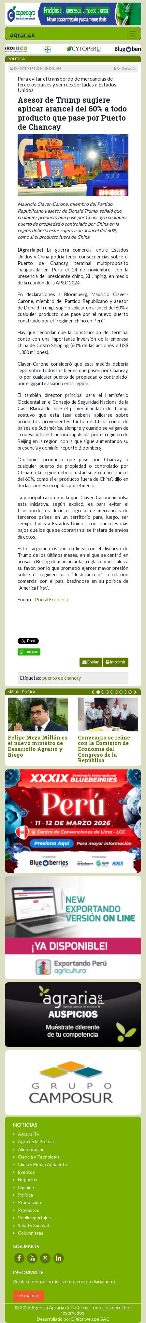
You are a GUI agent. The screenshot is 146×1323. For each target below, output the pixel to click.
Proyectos (28, 1210)
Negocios (27, 1179)
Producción (29, 1202)
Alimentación (31, 1149)
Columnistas (30, 1233)
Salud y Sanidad (33, 1225)
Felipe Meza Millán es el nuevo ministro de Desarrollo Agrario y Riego (37, 746)
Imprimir (115, 662)
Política (25, 1195)
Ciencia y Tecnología (39, 1156)
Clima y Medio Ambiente (42, 1164)
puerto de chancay (61, 678)
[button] (98, 692)
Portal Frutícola (51, 599)
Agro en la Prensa (36, 1141)
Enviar (90, 662)
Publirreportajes (34, 1217)
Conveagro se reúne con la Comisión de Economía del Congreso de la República (104, 749)
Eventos (26, 1172)
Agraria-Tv (28, 1134)
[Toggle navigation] (132, 34)
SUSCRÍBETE (28, 1295)
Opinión (26, 1187)
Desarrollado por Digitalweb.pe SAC (73, 1319)
